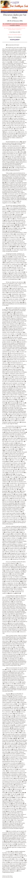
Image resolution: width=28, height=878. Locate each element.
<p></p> (14, 6)
